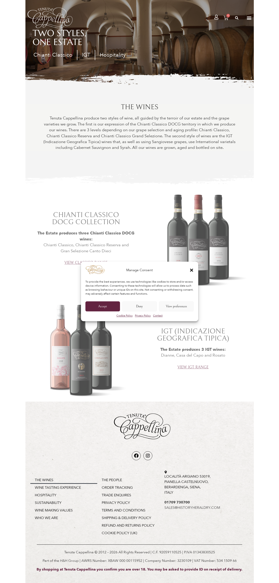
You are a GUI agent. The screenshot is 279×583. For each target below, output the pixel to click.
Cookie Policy (124, 316)
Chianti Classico (52, 55)
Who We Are (46, 517)
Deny (139, 306)
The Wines (44, 480)
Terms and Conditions (123, 510)
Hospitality (113, 55)
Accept (102, 306)
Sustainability (48, 502)
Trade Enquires (116, 495)
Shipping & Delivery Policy (126, 517)
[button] (191, 270)
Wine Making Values (54, 510)
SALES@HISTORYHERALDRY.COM (192, 507)
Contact (158, 316)
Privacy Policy (143, 316)
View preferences (176, 306)
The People (112, 480)
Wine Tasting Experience (58, 487)
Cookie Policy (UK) (119, 533)
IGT (86, 55)
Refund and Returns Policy (128, 525)
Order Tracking (117, 487)
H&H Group (69, 560)
